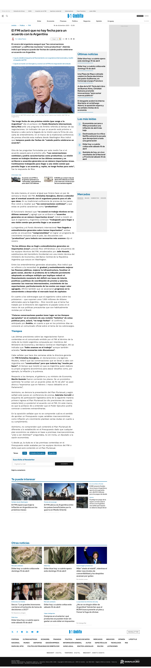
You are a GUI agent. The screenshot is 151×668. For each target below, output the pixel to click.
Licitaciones (112, 646)
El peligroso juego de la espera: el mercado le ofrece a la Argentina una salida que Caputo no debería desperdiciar (98, 504)
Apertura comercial (55, 11)
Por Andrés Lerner (82, 579)
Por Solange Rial (81, 623)
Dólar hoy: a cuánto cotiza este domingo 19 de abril (91, 67)
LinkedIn (27, 632)
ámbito (13, 25)
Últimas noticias (30, 639)
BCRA (29, 11)
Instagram (22, 632)
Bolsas (87, 198)
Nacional (15, 643)
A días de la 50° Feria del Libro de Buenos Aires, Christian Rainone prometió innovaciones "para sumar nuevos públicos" (91, 91)
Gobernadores (69, 11)
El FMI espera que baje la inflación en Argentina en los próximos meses (24, 507)
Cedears (103, 198)
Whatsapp (37, 632)
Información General (72, 643)
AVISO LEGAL (68, 646)
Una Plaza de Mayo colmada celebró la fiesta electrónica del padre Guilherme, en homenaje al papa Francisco (90, 77)
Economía (50, 21)
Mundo (26, 643)
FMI (29, 25)
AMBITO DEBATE (93, 653)
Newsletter (146, 21)
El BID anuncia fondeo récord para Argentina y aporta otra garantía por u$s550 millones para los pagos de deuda (98, 490)
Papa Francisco (81, 11)
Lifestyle (133, 639)
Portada (15, 639)
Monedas (80, 198)
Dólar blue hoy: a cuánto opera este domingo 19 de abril (91, 59)
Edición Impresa (52, 643)
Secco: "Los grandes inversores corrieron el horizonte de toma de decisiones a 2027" (26, 607)
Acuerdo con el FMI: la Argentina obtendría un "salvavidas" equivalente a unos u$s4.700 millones (31, 180)
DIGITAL (54, 653)
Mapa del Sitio (17, 646)
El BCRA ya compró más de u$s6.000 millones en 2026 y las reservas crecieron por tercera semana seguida (64, 180)
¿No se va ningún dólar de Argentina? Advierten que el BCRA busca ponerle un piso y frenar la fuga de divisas (90, 608)
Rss (126, 643)
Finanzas (63, 21)
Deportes (37, 643)
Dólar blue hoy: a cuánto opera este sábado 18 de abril (25, 621)
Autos (88, 643)
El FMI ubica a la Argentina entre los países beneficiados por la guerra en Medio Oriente (58, 507)
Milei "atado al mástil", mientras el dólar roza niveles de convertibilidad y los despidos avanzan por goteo (91, 572)
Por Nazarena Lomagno (18, 613)
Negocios (86, 21)
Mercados (97, 639)
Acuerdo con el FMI (40, 11)
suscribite (140, 15)
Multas (100, 646)
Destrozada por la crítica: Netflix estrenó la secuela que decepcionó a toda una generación (94, 137)
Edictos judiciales (85, 646)
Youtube (32, 632)
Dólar (39, 21)
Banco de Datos (83, 639)
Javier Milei (92, 11)
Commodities (95, 198)
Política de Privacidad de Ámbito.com (43, 646)
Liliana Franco (22, 39)
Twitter (12, 632)
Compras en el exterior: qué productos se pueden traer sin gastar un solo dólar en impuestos (59, 618)
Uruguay (111, 21)
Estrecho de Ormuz (19, 11)
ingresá (146, 15)
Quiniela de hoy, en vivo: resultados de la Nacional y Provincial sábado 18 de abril (94, 155)
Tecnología (116, 643)
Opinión (99, 21)
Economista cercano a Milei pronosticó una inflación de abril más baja (93, 127)
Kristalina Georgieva (37, 453)
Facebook (17, 632)
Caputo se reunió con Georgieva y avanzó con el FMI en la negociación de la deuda (42, 64)
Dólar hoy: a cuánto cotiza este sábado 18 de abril (94, 146)
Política (75, 21)
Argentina (52, 453)
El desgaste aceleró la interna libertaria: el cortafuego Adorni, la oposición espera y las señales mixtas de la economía (91, 105)
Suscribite (64, 464)
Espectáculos (101, 643)
